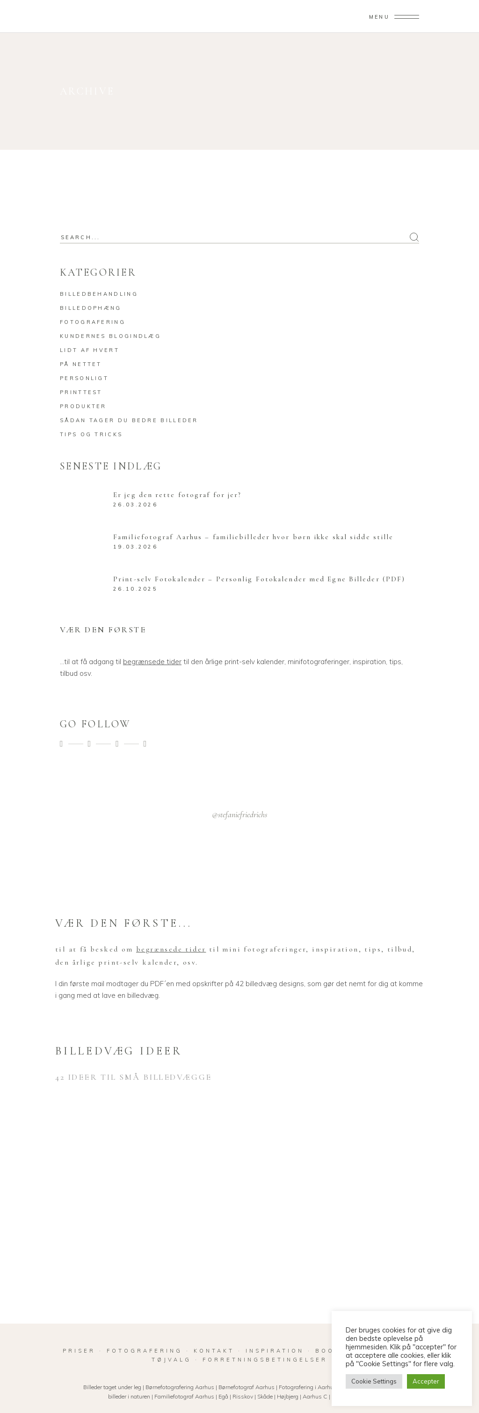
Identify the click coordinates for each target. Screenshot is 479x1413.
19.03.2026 (135, 546)
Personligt (84, 378)
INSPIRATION (275, 1350)
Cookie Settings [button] (374, 1381)
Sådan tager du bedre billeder (129, 420)
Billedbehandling (99, 294)
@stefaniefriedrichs (239, 814)
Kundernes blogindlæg (110, 336)
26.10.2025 (135, 589)
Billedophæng (91, 308)
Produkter (83, 406)
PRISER (79, 1350)
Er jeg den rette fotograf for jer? (177, 495)
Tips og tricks (91, 434)
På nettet (81, 364)
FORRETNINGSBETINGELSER (265, 1359)
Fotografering (92, 322)
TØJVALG (171, 1359)
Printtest (81, 392)
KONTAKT (214, 1350)
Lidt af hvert (89, 350)
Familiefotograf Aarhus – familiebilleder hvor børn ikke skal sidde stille (253, 537)
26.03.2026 (135, 504)
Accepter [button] (426, 1381)
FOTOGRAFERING (146, 1350)
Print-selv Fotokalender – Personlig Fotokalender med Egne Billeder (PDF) (259, 579)
